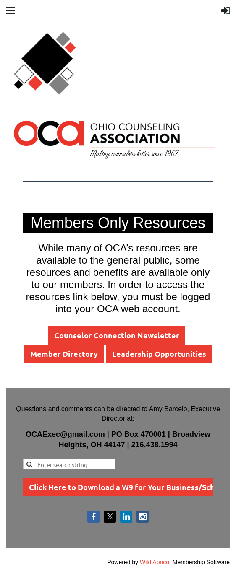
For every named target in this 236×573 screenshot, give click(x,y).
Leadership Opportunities (159, 353)
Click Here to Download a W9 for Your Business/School (127, 487)
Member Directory (64, 353)
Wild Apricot (155, 562)
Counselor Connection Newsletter (116, 335)
